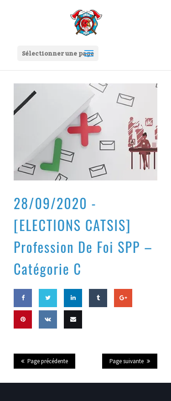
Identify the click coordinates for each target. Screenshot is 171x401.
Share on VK (48, 337)
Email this (73, 337)
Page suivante (126, 361)
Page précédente (47, 361)
